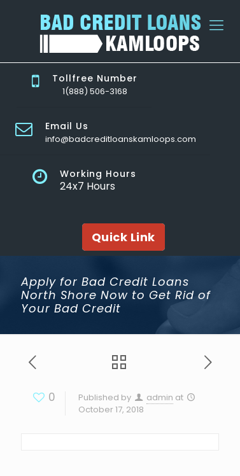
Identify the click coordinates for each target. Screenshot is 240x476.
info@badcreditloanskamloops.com (120, 139)
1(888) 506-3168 (94, 91)
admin (159, 397)
